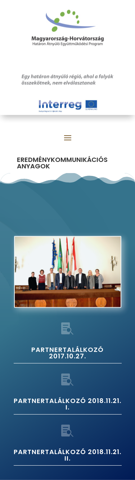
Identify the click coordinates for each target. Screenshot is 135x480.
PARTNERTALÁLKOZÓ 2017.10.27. (67, 353)
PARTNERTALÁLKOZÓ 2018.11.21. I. (67, 404)
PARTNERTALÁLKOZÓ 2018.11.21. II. (67, 455)
